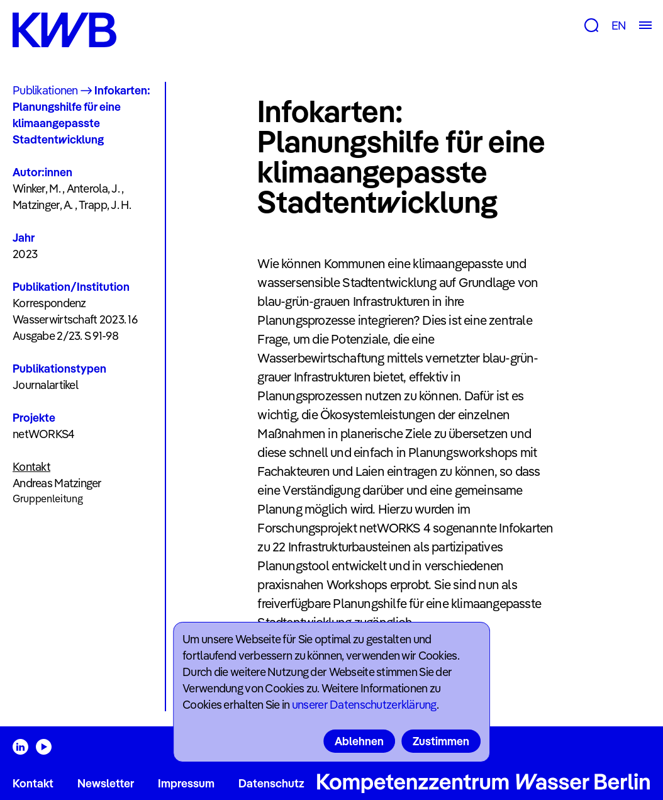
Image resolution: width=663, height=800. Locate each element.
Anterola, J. (93, 188)
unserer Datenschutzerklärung (364, 704)
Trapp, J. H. (104, 205)
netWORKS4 (44, 434)
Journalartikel (45, 385)
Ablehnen (359, 741)
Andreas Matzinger (57, 483)
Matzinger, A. (43, 205)
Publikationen (45, 90)
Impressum (186, 783)
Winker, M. (36, 188)
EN (618, 25)
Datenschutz (271, 783)
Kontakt (33, 783)
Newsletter (105, 783)
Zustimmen (441, 741)
